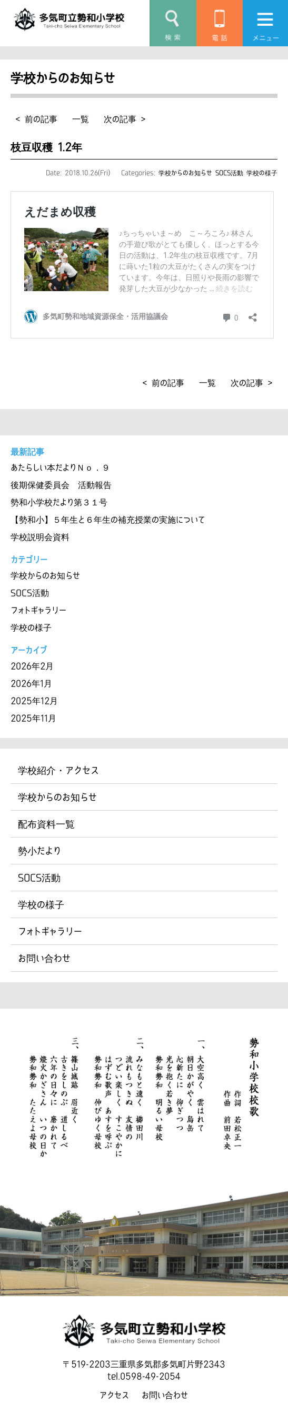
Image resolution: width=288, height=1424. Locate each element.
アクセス (114, 1395)
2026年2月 (32, 666)
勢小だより (39, 850)
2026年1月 (31, 683)
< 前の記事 (36, 119)
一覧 (80, 119)
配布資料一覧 (46, 824)
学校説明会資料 (40, 537)
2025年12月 (34, 700)
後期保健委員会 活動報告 (61, 485)
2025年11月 (33, 718)
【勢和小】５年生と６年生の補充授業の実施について (108, 519)
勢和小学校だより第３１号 (59, 502)
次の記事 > (124, 119)
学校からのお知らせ (185, 173)
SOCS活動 (229, 173)
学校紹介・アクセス (58, 770)
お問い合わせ (44, 958)
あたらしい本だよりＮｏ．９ (60, 467)
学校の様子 (261, 173)
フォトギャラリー (38, 610)
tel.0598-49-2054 (144, 1376)
